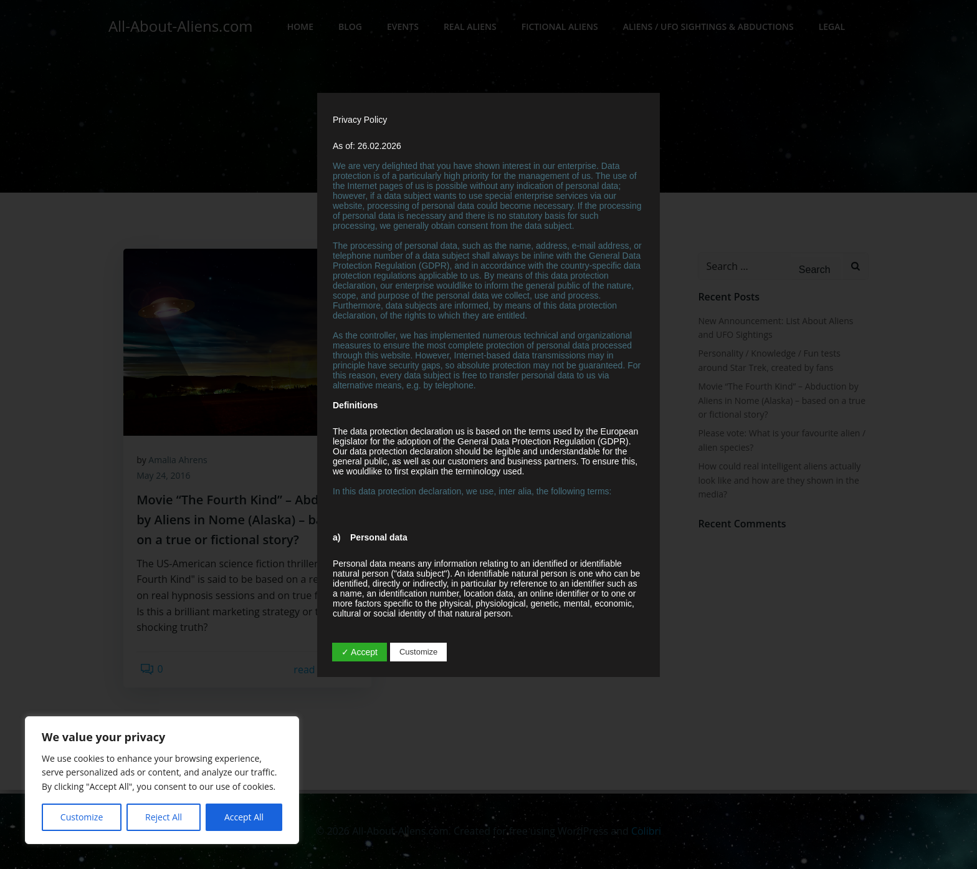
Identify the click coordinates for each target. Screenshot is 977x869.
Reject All (163, 817)
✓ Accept (359, 652)
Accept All (244, 817)
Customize (81, 817)
